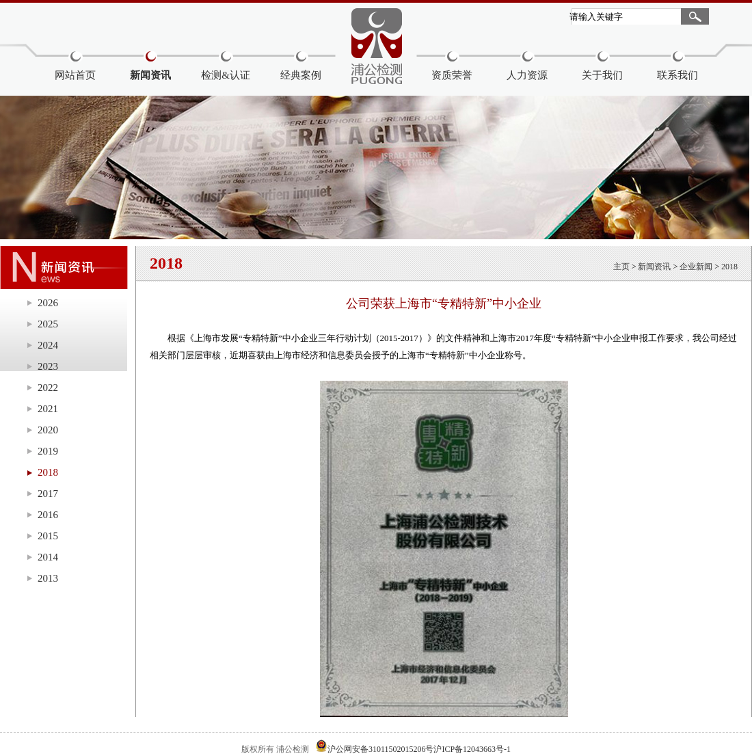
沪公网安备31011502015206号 (380, 749)
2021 (48, 408)
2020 (48, 429)
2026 (48, 302)
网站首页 (75, 75)
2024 (48, 345)
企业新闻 (696, 266)
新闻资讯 (150, 75)
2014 (48, 557)
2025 (48, 324)
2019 (48, 451)
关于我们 (602, 75)
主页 (621, 266)
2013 (48, 578)
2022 (48, 387)
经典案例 (300, 75)
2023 (48, 366)
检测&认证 (225, 75)
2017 (48, 493)
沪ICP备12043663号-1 (472, 749)
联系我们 (677, 75)
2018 (48, 472)
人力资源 (527, 75)
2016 (48, 514)
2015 (48, 535)
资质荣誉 (451, 75)
